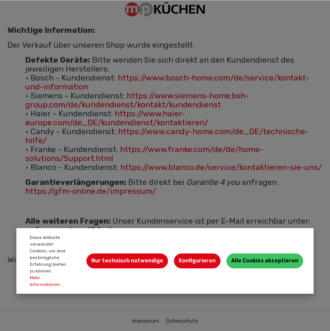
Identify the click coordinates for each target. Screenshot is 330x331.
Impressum (146, 321)
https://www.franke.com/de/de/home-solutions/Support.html (144, 154)
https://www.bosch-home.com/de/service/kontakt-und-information (167, 82)
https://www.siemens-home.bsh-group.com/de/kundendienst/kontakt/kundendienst (137, 100)
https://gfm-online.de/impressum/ (90, 191)
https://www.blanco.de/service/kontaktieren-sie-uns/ (221, 167)
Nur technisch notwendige (127, 261)
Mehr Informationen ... (47, 281)
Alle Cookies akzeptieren (264, 261)
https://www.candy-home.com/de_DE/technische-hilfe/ (166, 136)
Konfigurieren (197, 261)
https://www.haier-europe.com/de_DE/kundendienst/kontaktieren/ (116, 118)
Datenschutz (182, 321)
